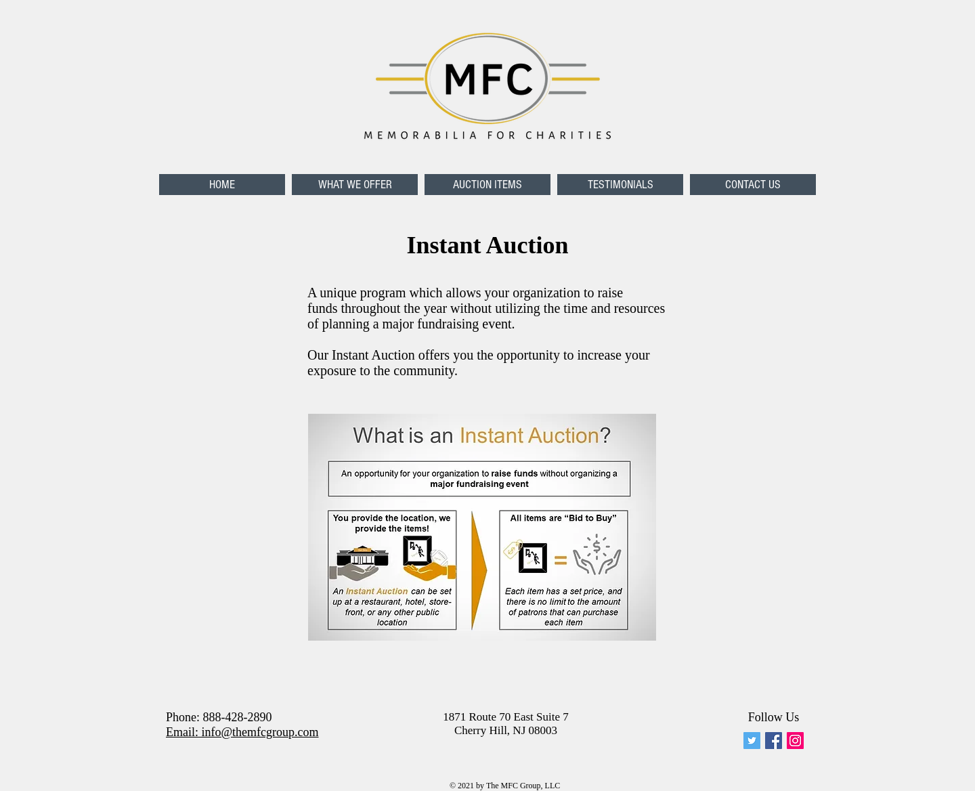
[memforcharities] (751, 740)
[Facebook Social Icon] (773, 740)
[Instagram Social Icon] (795, 740)
